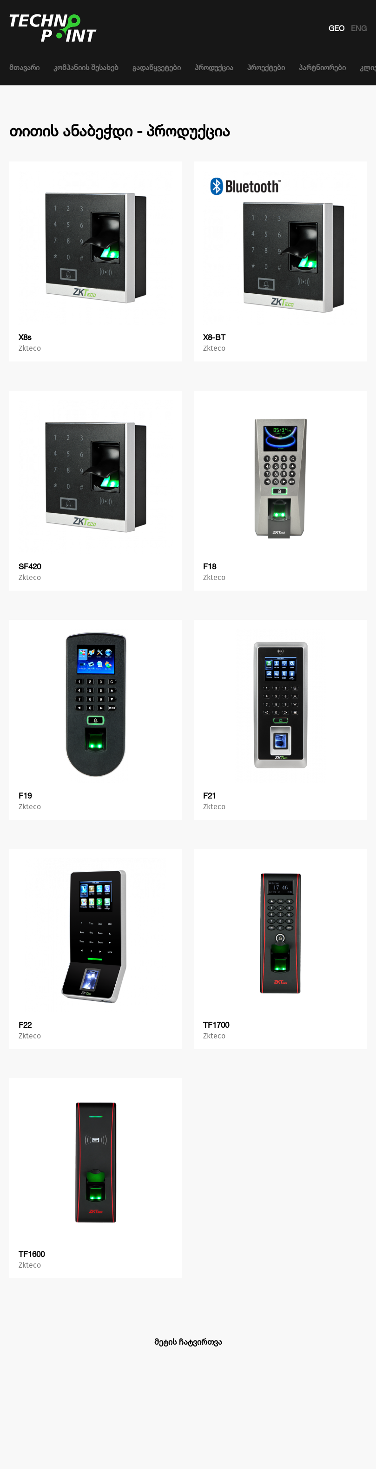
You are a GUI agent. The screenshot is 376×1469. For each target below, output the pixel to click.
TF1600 (32, 1254)
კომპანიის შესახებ (86, 67)
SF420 (30, 566)
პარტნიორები (322, 67)
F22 (25, 1025)
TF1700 (216, 1025)
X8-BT (214, 337)
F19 (25, 795)
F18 (209, 566)
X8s (25, 337)
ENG (359, 28)
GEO (337, 28)
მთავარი (24, 67)
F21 (209, 795)
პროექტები (266, 67)
